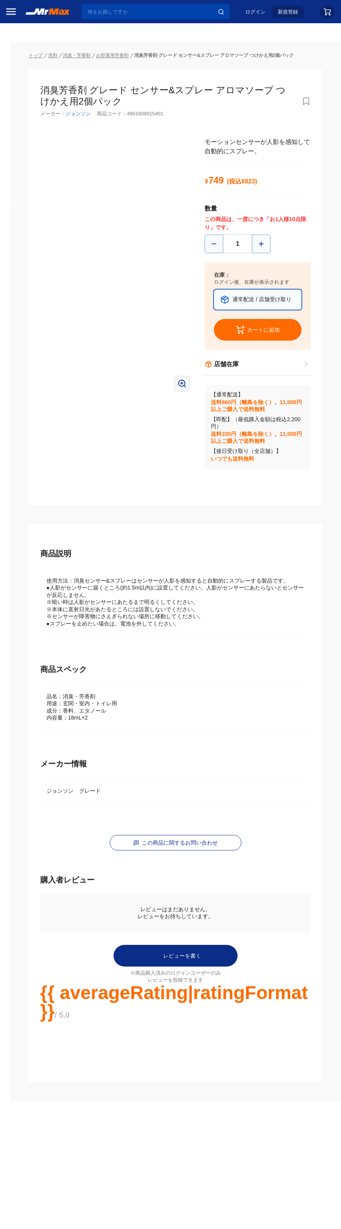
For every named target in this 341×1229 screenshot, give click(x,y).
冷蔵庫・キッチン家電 (33, 446)
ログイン (255, 14)
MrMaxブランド (28, 108)
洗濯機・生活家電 (31, 479)
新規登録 (288, 14)
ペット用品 (22, 544)
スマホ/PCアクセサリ (33, 528)
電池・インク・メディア (33, 593)
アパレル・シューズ (33, 560)
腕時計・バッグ (28, 576)
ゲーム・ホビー (28, 609)
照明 (14, 511)
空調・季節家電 (28, 462)
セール (17, 78)
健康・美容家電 (28, 495)
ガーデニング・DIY (32, 625)
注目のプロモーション (36, 93)
